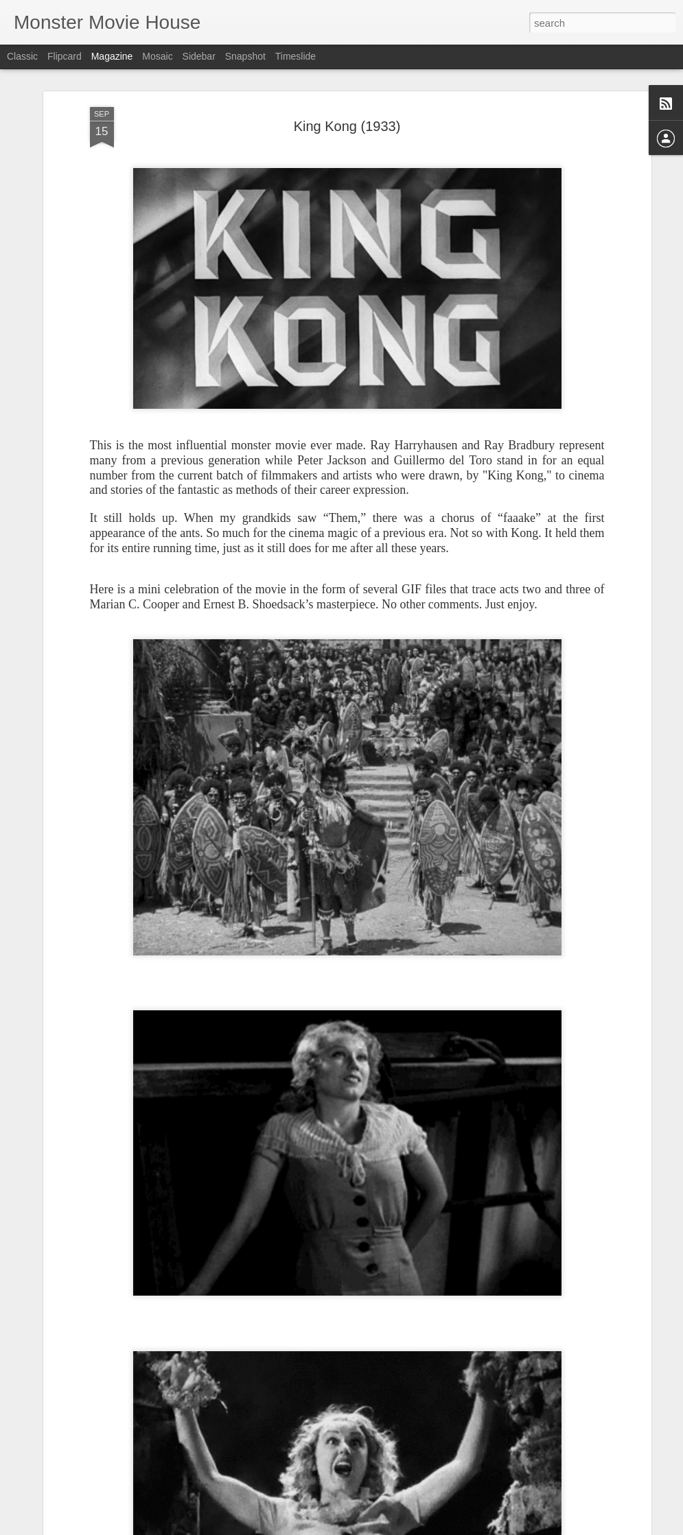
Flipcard (64, 56)
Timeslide (295, 56)
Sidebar (199, 56)
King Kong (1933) (347, 126)
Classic (22, 56)
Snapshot (245, 56)
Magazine (112, 56)
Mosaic (157, 56)
